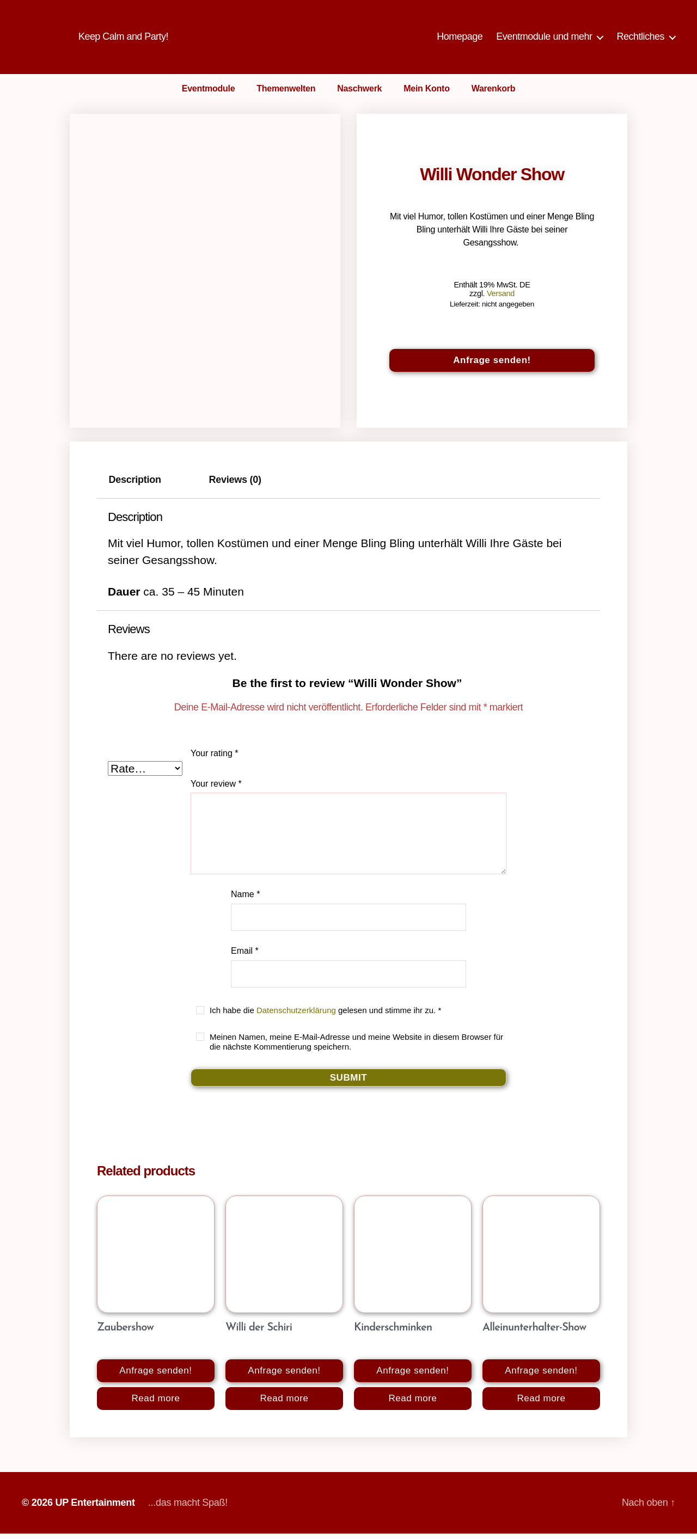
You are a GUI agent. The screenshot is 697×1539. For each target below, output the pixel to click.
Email (245, 956)
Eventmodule (208, 94)
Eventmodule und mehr (544, 39)
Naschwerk (359, 94)
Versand (501, 299)
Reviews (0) (235, 485)
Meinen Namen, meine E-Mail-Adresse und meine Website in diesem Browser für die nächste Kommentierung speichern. (356, 1047)
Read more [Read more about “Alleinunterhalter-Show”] (541, 1404)
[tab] (135, 486)
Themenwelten (285, 94)
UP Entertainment (94, 1508)
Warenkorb (494, 94)
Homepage (459, 39)
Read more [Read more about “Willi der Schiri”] (284, 1404)
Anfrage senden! (492, 365)
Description (135, 485)
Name (245, 899)
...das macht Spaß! (188, 1508)
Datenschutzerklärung (296, 1015)
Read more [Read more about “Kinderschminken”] (412, 1404)
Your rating (214, 758)
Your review (216, 789)
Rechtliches (640, 39)
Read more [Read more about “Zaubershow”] (155, 1404)
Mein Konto (426, 94)
